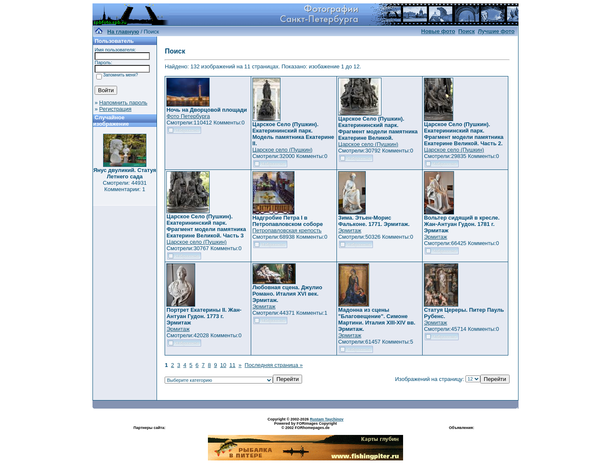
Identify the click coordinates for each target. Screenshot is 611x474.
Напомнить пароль (123, 102)
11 (232, 365)
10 (223, 365)
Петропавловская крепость (287, 230)
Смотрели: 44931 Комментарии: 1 (124, 186)
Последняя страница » (274, 365)
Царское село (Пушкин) (282, 150)
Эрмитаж (350, 230)
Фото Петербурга (188, 116)
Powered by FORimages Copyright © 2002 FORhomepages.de (305, 425)
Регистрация (115, 109)
